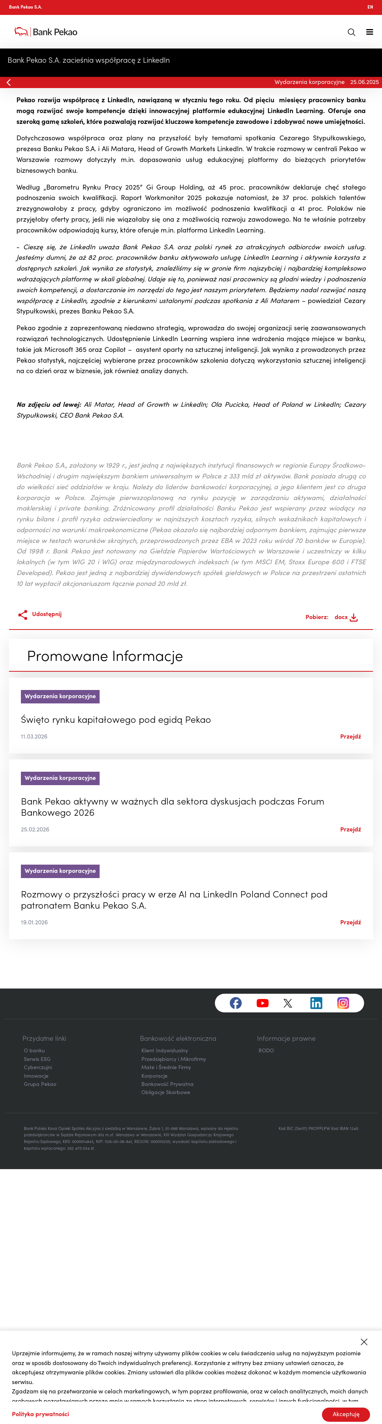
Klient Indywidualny (164, 1306)
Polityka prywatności (40, 1415)
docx (346, 872)
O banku (34, 1306)
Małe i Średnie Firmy (166, 1322)
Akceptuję (346, 1415)
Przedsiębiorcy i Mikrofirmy (173, 1314)
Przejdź (350, 992)
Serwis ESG (37, 1314)
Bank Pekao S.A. (25, 7)
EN (370, 7)
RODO (266, 1306)
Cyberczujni (38, 1322)
